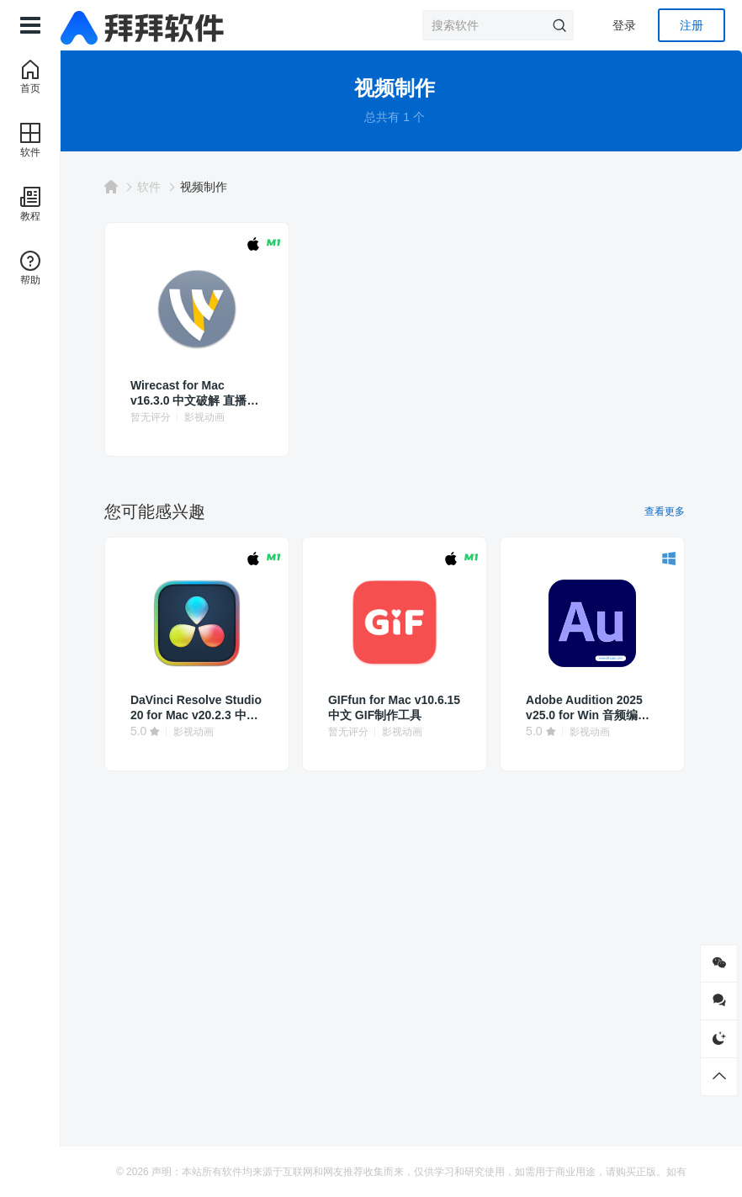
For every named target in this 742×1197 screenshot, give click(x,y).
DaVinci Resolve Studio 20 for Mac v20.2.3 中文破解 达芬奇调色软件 (211, 708)
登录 (624, 25)
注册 (691, 25)
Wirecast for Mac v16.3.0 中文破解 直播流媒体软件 (211, 393)
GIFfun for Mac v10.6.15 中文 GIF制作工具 (399, 708)
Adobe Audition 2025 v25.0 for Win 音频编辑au (585, 708)
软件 (171, 186)
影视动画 (227, 417)
